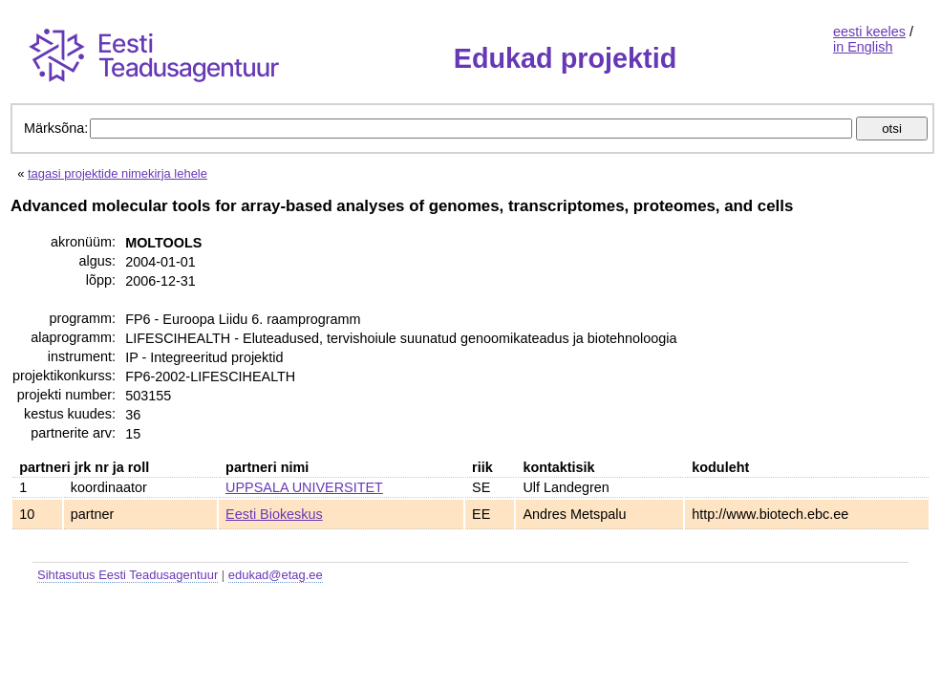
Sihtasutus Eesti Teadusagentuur (127, 575)
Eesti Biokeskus (274, 514)
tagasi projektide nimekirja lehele (117, 173)
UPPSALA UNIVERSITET (304, 487)
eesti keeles (869, 31)
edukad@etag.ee (275, 575)
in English (862, 46)
